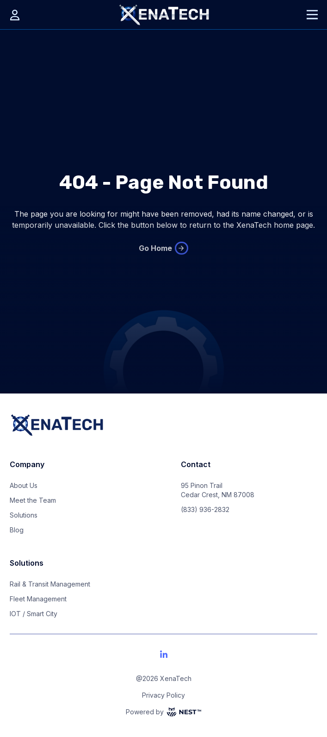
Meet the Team (33, 500)
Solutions (23, 515)
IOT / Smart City (33, 614)
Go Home (163, 248)
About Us (23, 485)
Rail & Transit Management (50, 584)
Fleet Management (38, 599)
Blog (17, 530)
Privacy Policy (163, 695)
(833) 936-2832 (205, 509)
